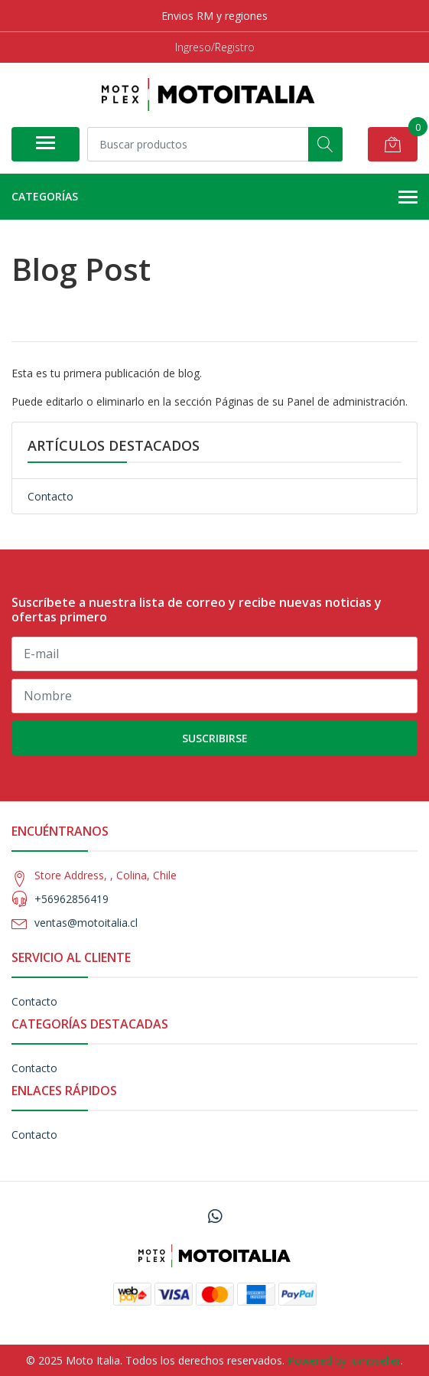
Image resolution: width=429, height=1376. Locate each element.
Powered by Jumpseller (344, 1360)
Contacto (50, 496)
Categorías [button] (214, 197)
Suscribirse (215, 738)
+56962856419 (71, 899)
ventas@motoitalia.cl (86, 922)
